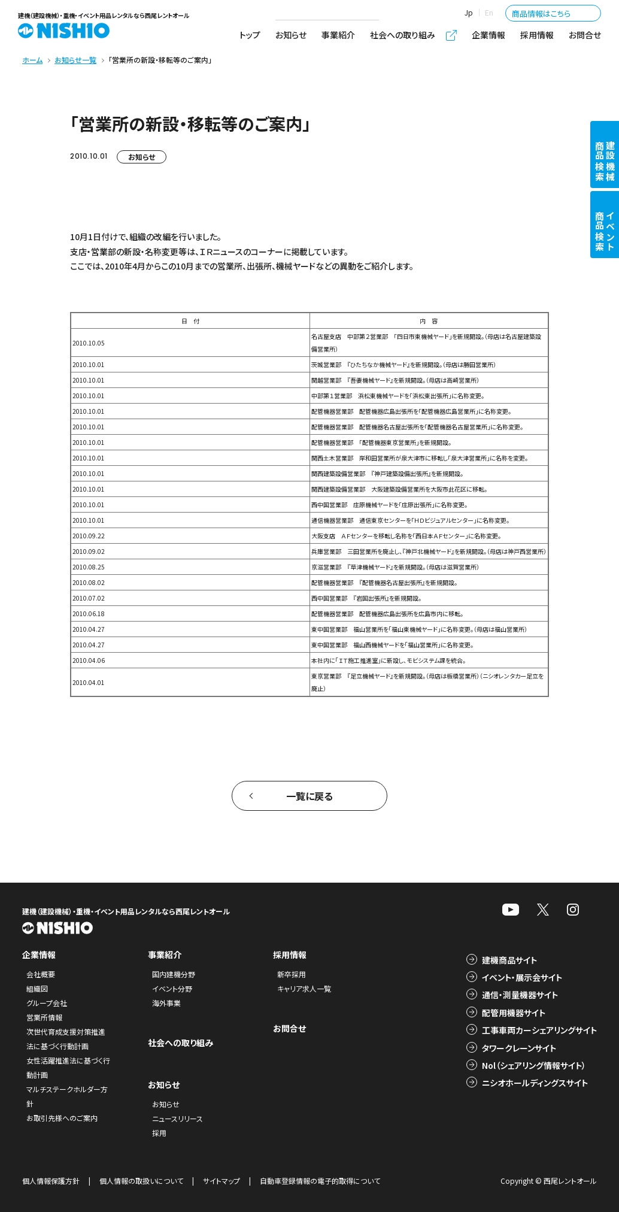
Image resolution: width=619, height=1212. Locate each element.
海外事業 (166, 1003)
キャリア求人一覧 (304, 988)
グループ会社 (46, 1003)
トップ (249, 35)
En (489, 12)
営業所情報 (44, 1017)
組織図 (37, 988)
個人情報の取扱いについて (141, 1180)
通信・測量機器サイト (520, 995)
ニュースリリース (177, 1118)
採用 (159, 1133)
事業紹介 (338, 35)
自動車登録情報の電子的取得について (320, 1180)
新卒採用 (291, 974)
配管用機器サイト (513, 1013)
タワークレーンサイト (519, 1048)
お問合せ (585, 35)
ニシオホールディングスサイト (535, 1083)
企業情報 (488, 35)
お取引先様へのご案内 (62, 1118)
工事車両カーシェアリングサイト (539, 1030)
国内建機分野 (173, 974)
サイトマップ (221, 1180)
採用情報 (537, 35)
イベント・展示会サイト (522, 977)
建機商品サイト (509, 960)
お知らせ (291, 35)
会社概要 (40, 974)
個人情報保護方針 (51, 1180)
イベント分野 (172, 988)
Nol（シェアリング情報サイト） (534, 1065)
